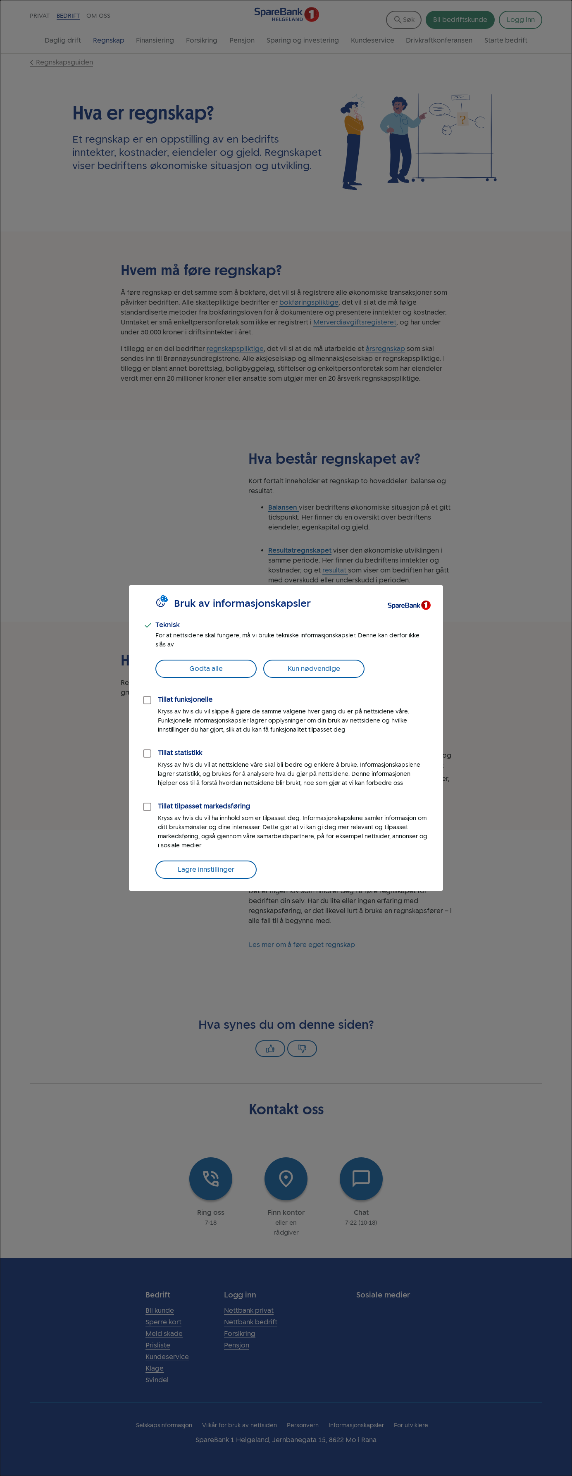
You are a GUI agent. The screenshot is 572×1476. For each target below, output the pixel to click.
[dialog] (286, 738)
